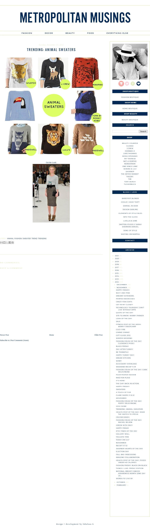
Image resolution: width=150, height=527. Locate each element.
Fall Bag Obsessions (126, 454)
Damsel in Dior (130, 206)
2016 (117, 270)
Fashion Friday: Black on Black (131, 465)
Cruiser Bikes (122, 417)
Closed (129, 146)
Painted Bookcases (125, 299)
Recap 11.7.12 (121, 446)
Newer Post (4, 335)
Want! (119, 361)
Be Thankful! (122, 352)
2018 (117, 264)
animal (10, 238)
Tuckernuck (130, 184)
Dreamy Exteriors (125, 296)
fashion (18, 238)
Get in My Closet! (124, 305)
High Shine (121, 406)
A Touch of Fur (123, 392)
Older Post (98, 335)
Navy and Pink (123, 293)
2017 (117, 267)
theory (129, 177)
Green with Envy (124, 425)
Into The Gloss (130, 217)
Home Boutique (130, 108)
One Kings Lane (130, 166)
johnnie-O (130, 151)
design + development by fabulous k (75, 524)
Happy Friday (122, 428)
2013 (117, 279)
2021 (117, 256)
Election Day (122, 451)
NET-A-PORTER (129, 161)
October (121, 482)
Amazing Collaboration (128, 457)
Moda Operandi (130, 156)
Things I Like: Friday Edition (129, 468)
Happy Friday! (123, 290)
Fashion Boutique (130, 97)
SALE (118, 321)
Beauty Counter (130, 143)
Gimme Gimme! (123, 332)
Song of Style (130, 230)
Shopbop (130, 171)
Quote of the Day (124, 313)
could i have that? (130, 202)
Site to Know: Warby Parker (130, 316)
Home (51, 335)
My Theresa (130, 159)
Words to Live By (124, 479)
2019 (117, 261)
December (122, 285)
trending (42, 238)
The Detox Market (130, 174)
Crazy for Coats (124, 302)
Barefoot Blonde (130, 198)
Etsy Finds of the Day (126, 431)
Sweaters (120, 389)
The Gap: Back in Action (127, 384)
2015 (117, 273)
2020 (117, 259)
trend (34, 238)
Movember (121, 398)
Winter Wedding (124, 338)
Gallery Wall (123, 434)
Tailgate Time (122, 437)
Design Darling (130, 209)
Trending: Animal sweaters (129, 409)
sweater (27, 238)
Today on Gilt (122, 440)
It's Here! (120, 381)
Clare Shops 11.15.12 (125, 395)
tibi (130, 179)
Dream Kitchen (123, 358)
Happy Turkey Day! (125, 355)
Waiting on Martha (130, 234)
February (122, 485)
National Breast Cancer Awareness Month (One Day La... (130, 473)
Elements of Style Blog (130, 213)
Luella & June (130, 221)
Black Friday (122, 346)
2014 (117, 276)
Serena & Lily (130, 169)
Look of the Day (124, 318)
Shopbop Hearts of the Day (129, 449)
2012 (117, 282)
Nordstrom (129, 164)
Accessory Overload (126, 364)
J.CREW (130, 148)
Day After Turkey (124, 349)
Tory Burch (130, 182)
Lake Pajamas (130, 153)
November (122, 287)
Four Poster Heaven (126, 375)
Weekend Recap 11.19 (126, 367)
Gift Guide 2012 (123, 335)
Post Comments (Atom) (20, 340)
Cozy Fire (120, 329)
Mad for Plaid (123, 378)
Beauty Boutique (130, 120)
